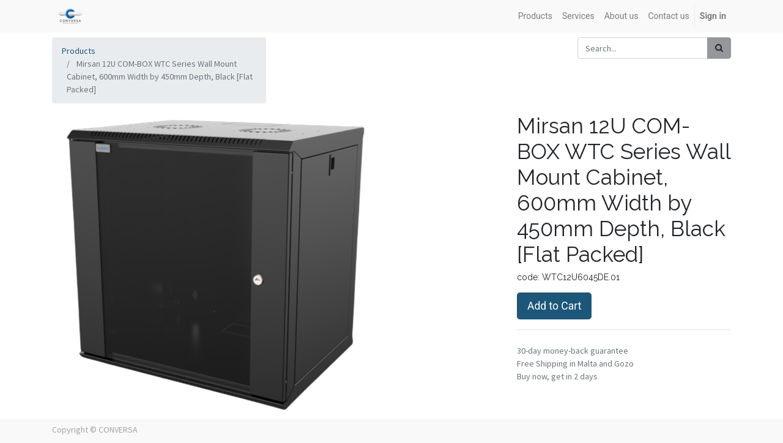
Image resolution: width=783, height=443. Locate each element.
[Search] (719, 48)
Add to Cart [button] (554, 306)
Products (78, 50)
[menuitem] (535, 16)
